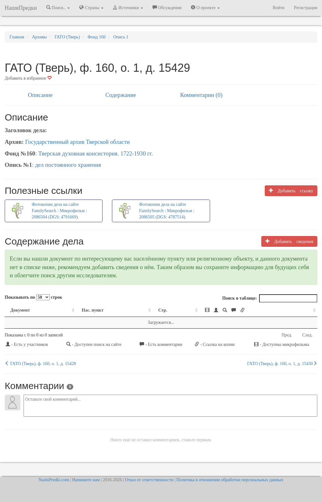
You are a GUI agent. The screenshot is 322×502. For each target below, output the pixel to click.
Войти (278, 7)
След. (307, 335)
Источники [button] (128, 7)
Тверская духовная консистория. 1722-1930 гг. (95, 153)
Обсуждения (167, 7)
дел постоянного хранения (68, 164)
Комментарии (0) (201, 95)
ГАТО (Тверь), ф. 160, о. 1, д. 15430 (282, 363)
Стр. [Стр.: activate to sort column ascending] (162, 310)
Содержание (120, 95)
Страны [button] (91, 7)
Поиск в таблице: (269, 298)
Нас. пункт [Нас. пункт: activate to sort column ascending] (92, 310)
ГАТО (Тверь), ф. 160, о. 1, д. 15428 (40, 363)
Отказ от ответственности (149, 479)
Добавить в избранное (28, 78)
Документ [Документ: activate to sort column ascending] (20, 310)
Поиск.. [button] (58, 7)
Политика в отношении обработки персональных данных (229, 479)
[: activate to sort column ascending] (258, 310)
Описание (40, 95)
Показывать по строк (33, 297)
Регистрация (305, 7)
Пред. (286, 335)
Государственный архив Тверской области (77, 141)
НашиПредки (21, 8)
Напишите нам (86, 479)
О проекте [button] (205, 7)
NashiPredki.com (54, 479)
